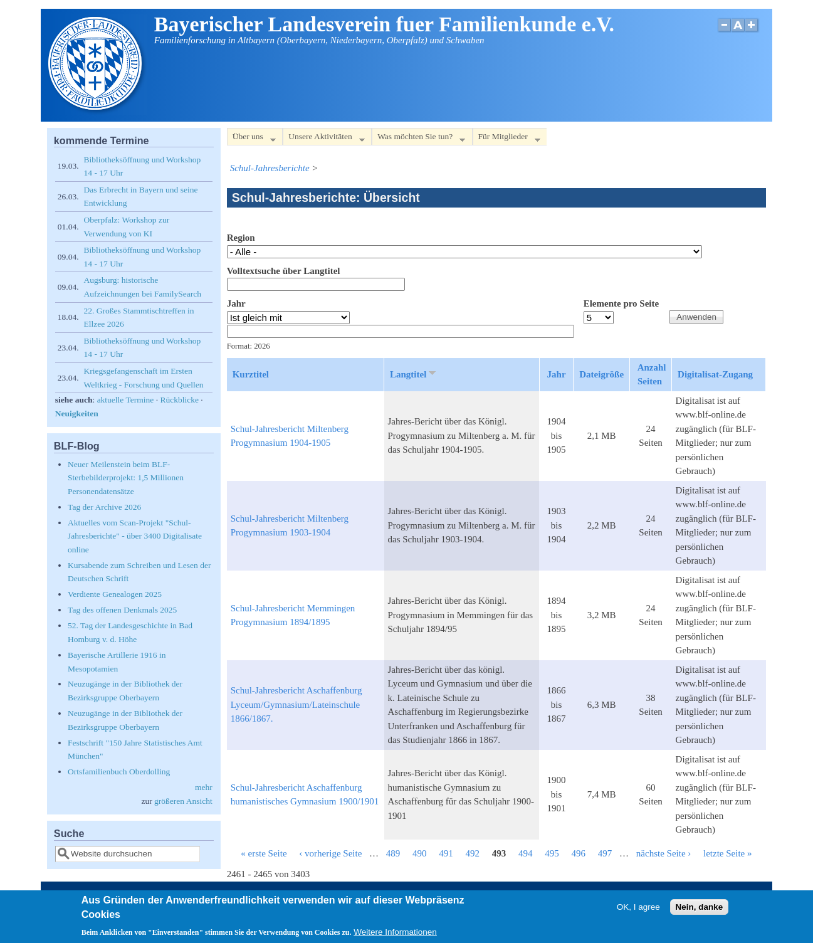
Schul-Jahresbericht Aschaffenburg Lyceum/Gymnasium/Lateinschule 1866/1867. (296, 704)
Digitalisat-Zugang (715, 374)
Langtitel (414, 373)
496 (579, 853)
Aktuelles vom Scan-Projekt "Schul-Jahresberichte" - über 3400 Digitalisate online (135, 536)
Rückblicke (179, 399)
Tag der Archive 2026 (104, 507)
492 (473, 853)
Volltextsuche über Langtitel (283, 271)
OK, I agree (638, 909)
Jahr (236, 303)
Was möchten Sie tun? (418, 139)
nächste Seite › (663, 853)
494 (525, 853)
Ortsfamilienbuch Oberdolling (119, 771)
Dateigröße (601, 374)
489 (393, 853)
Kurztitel (251, 374)
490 (419, 853)
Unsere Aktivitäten (324, 139)
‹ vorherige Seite (330, 853)
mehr (203, 787)
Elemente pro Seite (621, 303)
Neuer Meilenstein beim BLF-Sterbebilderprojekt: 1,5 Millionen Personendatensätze (126, 478)
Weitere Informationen (395, 934)
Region (241, 238)
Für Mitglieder (506, 139)
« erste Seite (263, 853)
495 (552, 853)
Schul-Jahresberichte (270, 168)
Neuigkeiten (76, 413)
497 (605, 853)
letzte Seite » (727, 853)
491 (446, 853)
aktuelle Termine (125, 399)
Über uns (251, 139)
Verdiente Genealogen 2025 (115, 594)
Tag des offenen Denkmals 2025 (122, 609)
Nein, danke (699, 909)
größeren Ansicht (183, 801)
